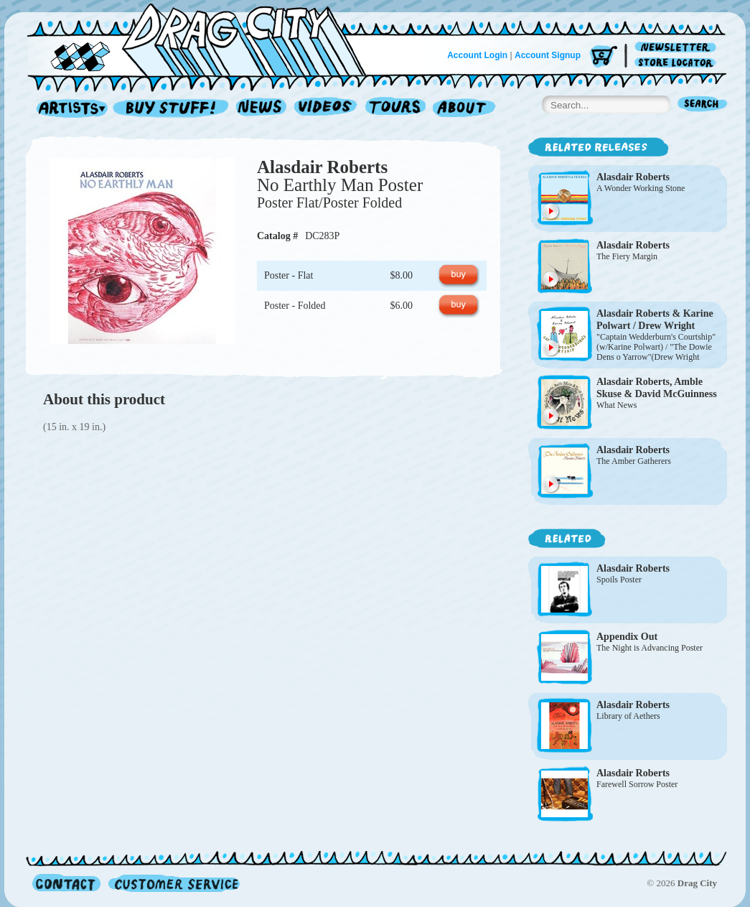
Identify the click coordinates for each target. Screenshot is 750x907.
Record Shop (172, 109)
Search (703, 105)
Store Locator (678, 62)
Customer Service (173, 883)
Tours (395, 109)
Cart (603, 57)
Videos (326, 109)
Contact (66, 883)
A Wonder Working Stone (640, 188)
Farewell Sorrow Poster (637, 784)
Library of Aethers (628, 716)
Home (205, 39)
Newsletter (678, 47)
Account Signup (548, 55)
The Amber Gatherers (633, 461)
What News (616, 405)
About (464, 109)
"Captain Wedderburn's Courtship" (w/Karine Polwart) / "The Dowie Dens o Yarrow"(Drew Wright (656, 347)
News (262, 109)
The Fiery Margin (626, 256)
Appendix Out (626, 636)
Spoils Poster (619, 580)
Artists (68, 109)
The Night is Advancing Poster (649, 648)
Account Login (477, 55)
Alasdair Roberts (322, 167)
